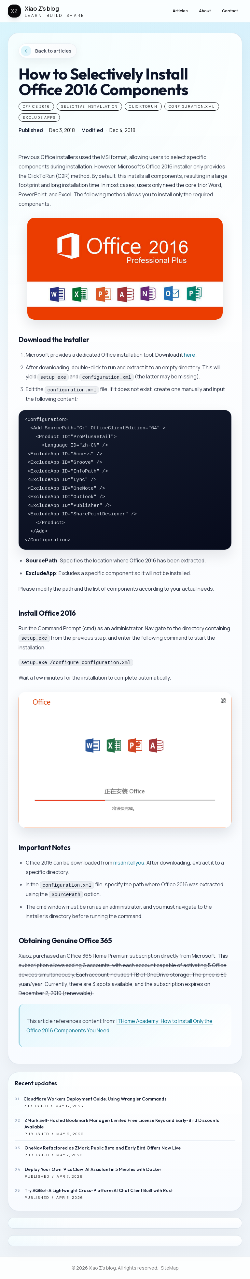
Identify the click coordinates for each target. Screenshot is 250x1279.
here (189, 354)
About (205, 11)
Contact (230, 11)
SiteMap (170, 1268)
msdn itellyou (128, 862)
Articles (180, 11)
